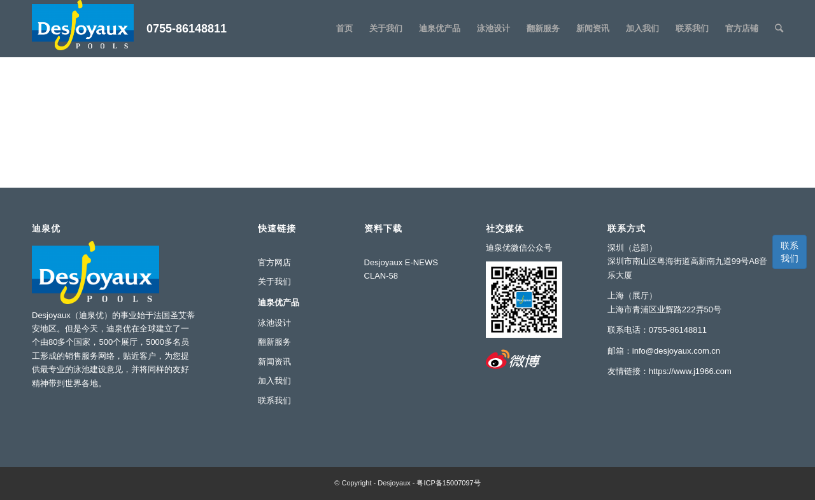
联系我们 (789, 251)
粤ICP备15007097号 (448, 483)
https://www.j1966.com (690, 371)
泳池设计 (274, 323)
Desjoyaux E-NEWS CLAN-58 (401, 269)
